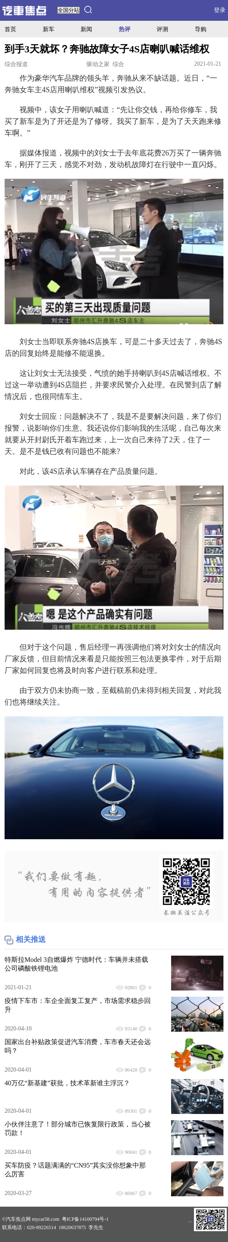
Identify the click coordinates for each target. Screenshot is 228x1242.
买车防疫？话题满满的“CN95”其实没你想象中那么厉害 (75, 1170)
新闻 (86, 29)
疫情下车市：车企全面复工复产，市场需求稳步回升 (78, 1005)
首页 (10, 29)
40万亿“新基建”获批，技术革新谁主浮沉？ (67, 1083)
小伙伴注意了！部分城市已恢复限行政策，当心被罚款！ (78, 1128)
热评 (124, 29)
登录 (220, 10)
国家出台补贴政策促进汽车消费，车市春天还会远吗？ (78, 1046)
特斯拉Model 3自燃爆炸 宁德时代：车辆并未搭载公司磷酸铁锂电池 (76, 964)
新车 (48, 29)
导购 (200, 29)
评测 (162, 29)
